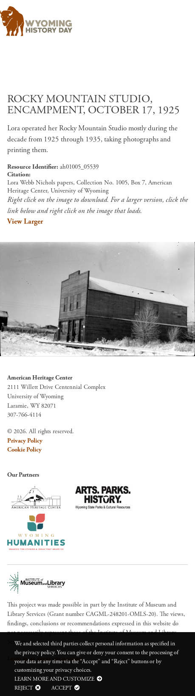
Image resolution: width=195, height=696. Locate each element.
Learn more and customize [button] (54, 679)
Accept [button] (61, 687)
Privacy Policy (24, 441)
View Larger (25, 221)
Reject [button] (23, 687)
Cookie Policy (24, 450)
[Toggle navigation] (176, 18)
